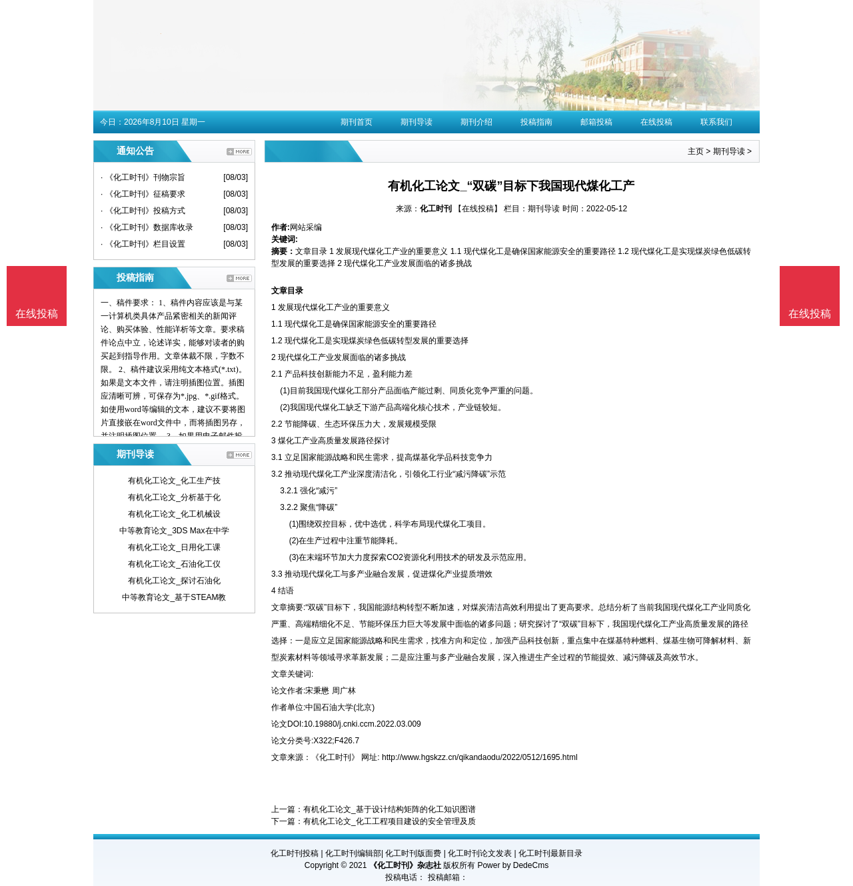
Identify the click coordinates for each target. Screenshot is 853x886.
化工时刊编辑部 (353, 853)
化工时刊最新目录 (550, 853)
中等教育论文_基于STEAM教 (174, 597)
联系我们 (716, 122)
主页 (696, 151)
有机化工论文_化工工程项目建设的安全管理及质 (389, 821)
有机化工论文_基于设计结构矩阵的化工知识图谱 (389, 809)
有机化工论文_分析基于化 (174, 497)
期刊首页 (357, 122)
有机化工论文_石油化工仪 (174, 564)
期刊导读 (416, 122)
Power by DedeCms (512, 865)
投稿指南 (536, 122)
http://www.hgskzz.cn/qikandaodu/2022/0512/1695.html (480, 757)
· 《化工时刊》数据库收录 (147, 227)
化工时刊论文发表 (480, 853)
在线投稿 (656, 122)
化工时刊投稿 (295, 853)
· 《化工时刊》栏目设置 (143, 244)
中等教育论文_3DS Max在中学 (174, 530)
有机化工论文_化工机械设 (174, 514)
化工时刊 (436, 208)
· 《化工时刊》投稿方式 (143, 210)
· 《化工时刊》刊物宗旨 (143, 177)
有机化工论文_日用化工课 (174, 547)
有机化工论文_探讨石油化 (174, 580)
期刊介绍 (476, 122)
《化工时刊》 (335, 757)
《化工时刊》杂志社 (405, 865)
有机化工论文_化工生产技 (174, 480)
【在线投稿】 (478, 208)
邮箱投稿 (596, 122)
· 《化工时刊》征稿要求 (143, 194)
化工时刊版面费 (413, 853)
